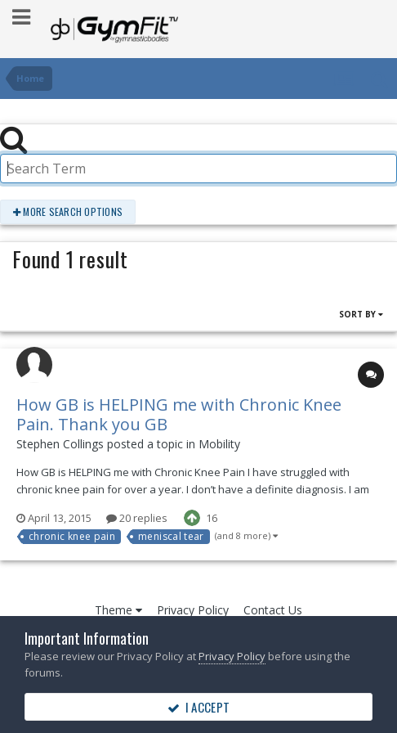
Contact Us (272, 610)
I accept (198, 707)
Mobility (219, 444)
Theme (118, 610)
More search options (68, 211)
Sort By (361, 314)
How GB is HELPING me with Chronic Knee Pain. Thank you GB (178, 414)
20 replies (136, 517)
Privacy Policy (193, 610)
